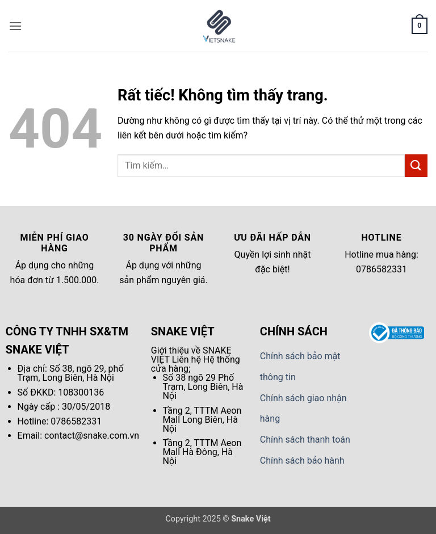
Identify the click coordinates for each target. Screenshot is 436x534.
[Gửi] (416, 165)
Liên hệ (186, 359)
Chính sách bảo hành (302, 460)
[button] (15, 26)
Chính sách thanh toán (305, 439)
